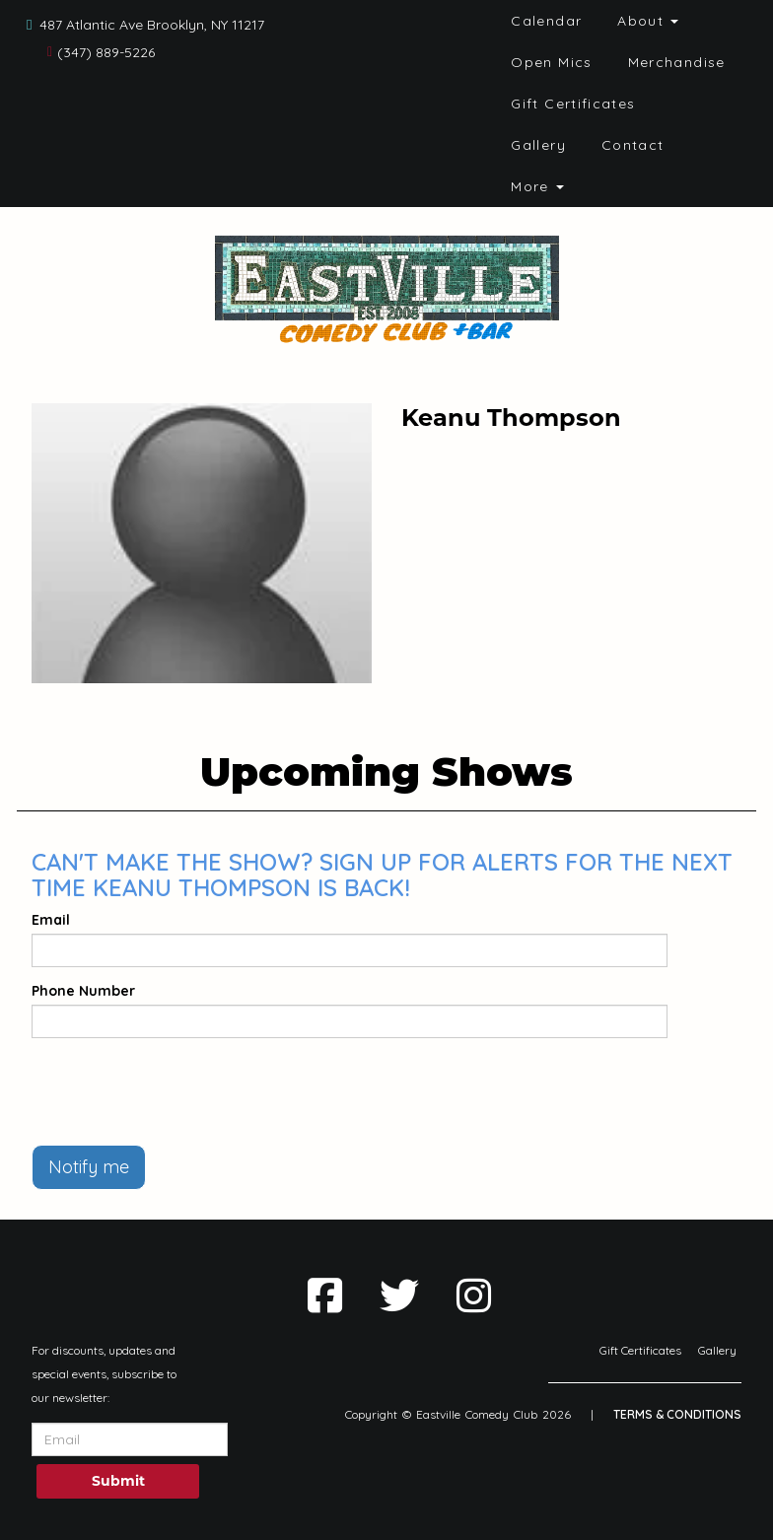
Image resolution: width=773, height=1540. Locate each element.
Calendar (546, 21)
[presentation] (181, 1091)
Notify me (88, 1166)
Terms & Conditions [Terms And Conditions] (677, 1414)
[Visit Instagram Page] (474, 1295)
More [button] (537, 186)
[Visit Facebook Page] (325, 1295)
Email (51, 920)
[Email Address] (130, 1439)
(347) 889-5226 (106, 52)
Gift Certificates (573, 103)
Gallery (538, 145)
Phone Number (83, 991)
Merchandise (677, 62)
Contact (633, 145)
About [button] (647, 21)
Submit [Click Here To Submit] (118, 1481)
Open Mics (551, 62)
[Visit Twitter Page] (399, 1295)
